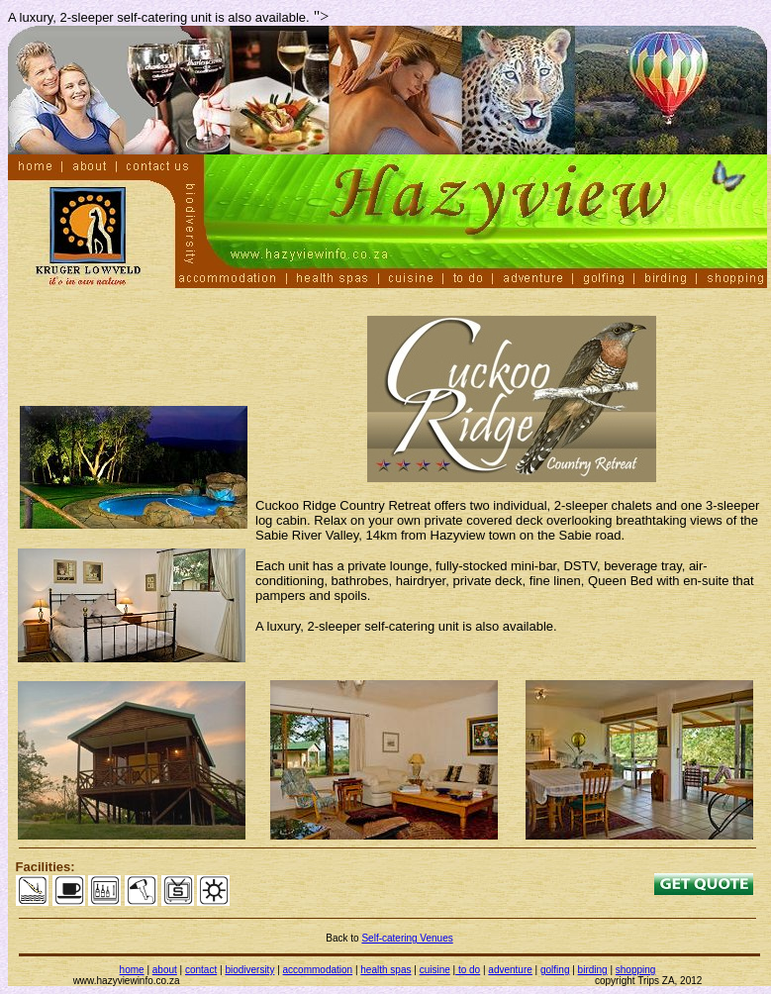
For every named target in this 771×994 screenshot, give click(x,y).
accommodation (318, 969)
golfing (554, 969)
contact (201, 969)
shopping (636, 969)
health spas (385, 969)
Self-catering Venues (406, 938)
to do (467, 969)
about (164, 969)
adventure (509, 969)
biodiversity (249, 969)
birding (593, 969)
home (132, 969)
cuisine (435, 969)
